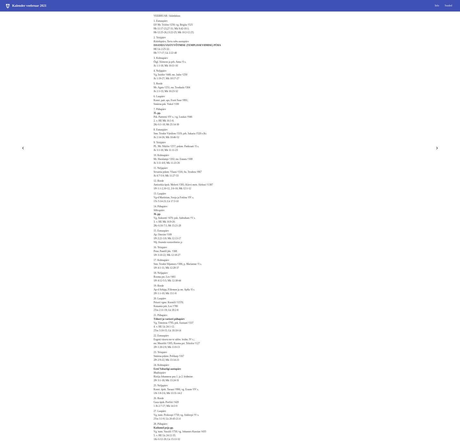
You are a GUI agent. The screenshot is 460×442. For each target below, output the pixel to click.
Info (437, 5)
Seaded (448, 5)
